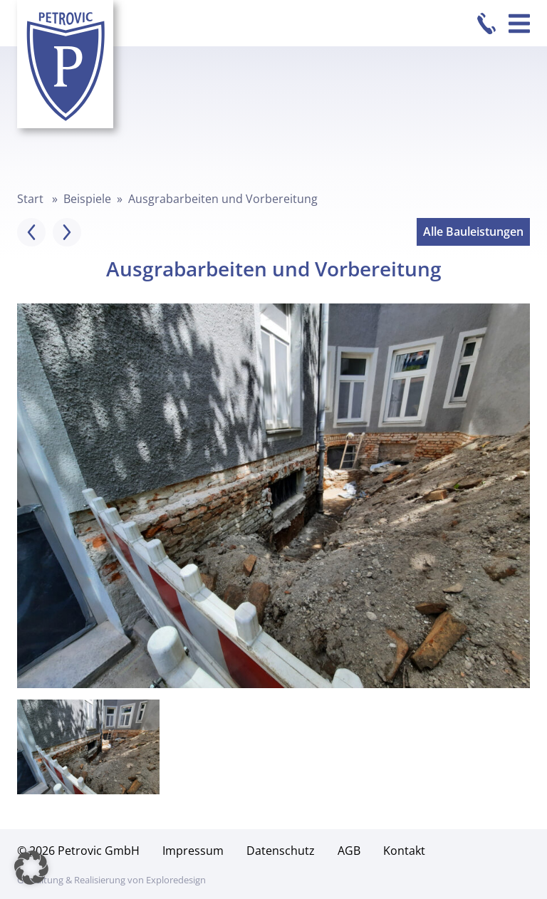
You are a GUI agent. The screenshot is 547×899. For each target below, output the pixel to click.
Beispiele (87, 199)
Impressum (193, 850)
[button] (31, 867)
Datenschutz (280, 850)
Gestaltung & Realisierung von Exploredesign (111, 879)
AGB (349, 850)
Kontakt (404, 850)
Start (30, 199)
